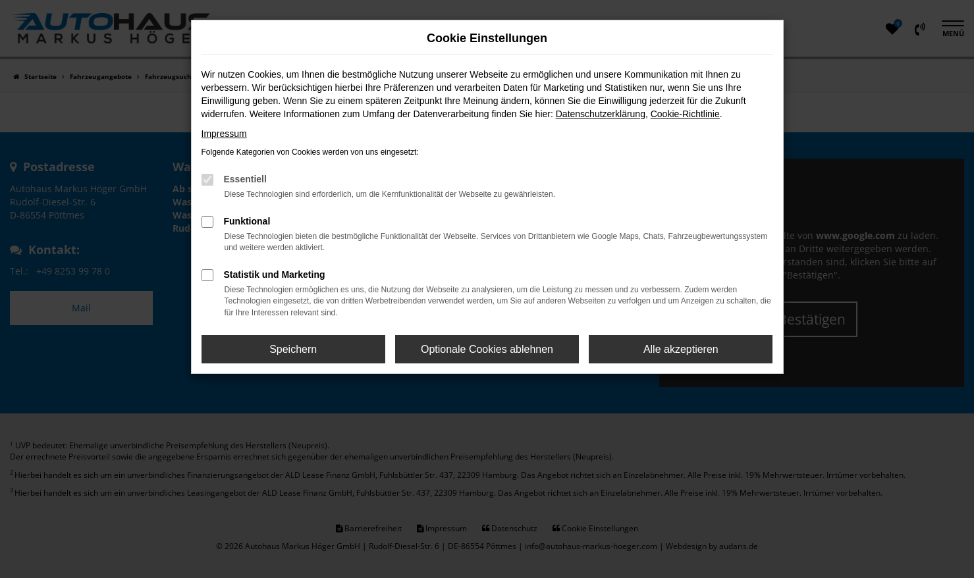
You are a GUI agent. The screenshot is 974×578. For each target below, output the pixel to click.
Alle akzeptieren (680, 349)
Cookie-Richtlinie (685, 114)
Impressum (224, 133)
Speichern (293, 349)
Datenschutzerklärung (600, 114)
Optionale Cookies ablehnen (487, 349)
